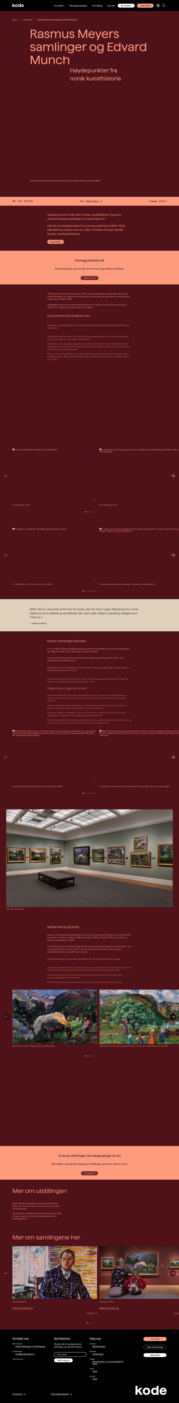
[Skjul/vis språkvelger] (158, 5)
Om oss (111, 5)
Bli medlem (126, 6)
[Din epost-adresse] (70, 1354)
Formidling (97, 5)
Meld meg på (63, 1360)
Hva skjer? (59, 5)
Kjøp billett (145, 6)
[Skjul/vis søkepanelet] (164, 5)
